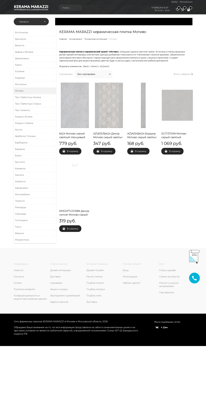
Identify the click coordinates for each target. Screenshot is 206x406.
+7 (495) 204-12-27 (159, 7)
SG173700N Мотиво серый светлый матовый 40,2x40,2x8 (174, 137)
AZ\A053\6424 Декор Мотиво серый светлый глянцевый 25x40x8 (108, 137)
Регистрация (186, 2)
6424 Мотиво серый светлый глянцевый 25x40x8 (72, 137)
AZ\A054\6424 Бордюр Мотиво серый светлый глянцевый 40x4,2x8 (142, 137)
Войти (175, 2)
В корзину (72, 151)
